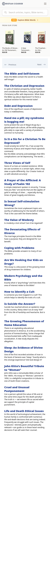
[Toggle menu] (45, 3)
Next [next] (41, 64)
